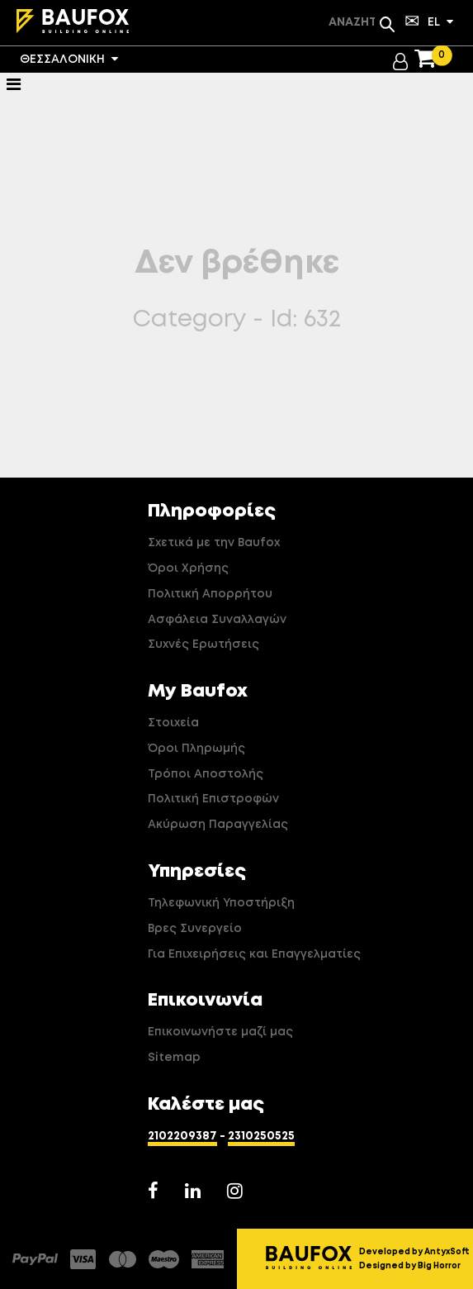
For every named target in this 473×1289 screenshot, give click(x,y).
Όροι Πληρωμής (196, 748)
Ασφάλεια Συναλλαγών (217, 619)
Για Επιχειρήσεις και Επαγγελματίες (254, 954)
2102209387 (182, 1136)
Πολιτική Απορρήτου (210, 594)
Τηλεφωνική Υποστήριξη (221, 903)
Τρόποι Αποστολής (205, 774)
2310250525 (261, 1136)
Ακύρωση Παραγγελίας (218, 824)
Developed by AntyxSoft (414, 1252)
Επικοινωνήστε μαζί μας (220, 1032)
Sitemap (174, 1057)
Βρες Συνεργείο (195, 929)
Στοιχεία (173, 723)
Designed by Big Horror (410, 1266)
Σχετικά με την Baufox (214, 543)
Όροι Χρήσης (188, 568)
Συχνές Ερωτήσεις (203, 644)
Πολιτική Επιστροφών (213, 799)
